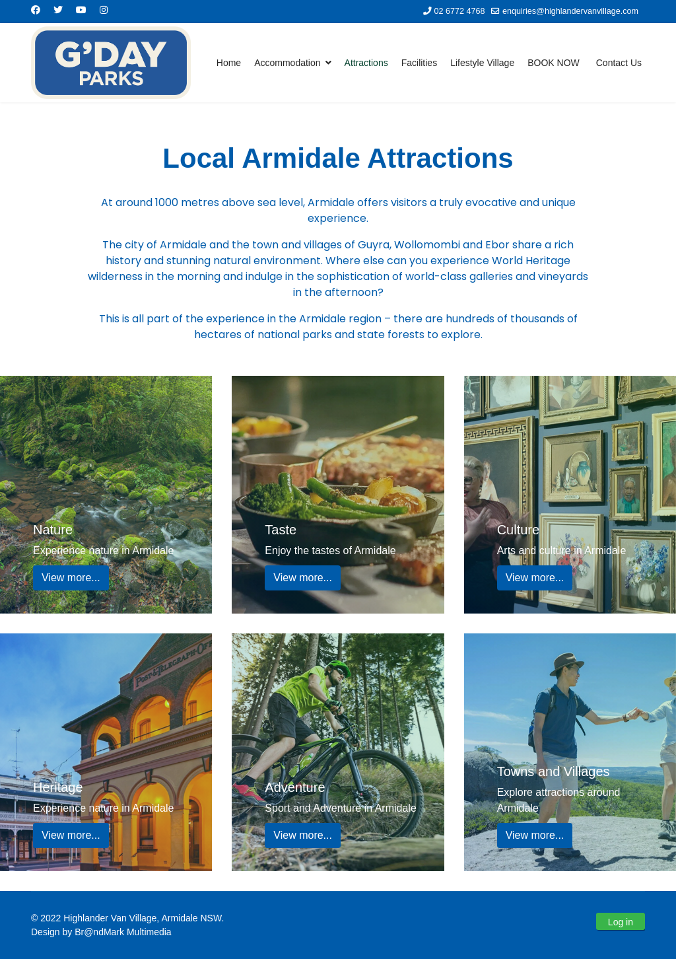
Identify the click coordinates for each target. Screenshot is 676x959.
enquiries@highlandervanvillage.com (570, 11)
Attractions (366, 62)
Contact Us (619, 62)
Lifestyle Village (482, 62)
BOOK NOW (553, 62)
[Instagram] (104, 10)
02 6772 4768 (459, 11)
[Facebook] (35, 10)
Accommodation (287, 62)
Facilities (419, 62)
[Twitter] (58, 10)
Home (229, 62)
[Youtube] (81, 10)
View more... (71, 577)
